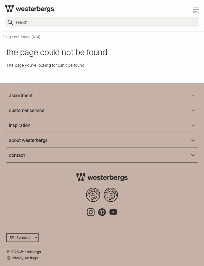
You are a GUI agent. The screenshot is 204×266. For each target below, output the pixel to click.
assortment (21, 95)
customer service (26, 110)
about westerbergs (28, 140)
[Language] (22, 237)
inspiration (19, 125)
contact (17, 155)
